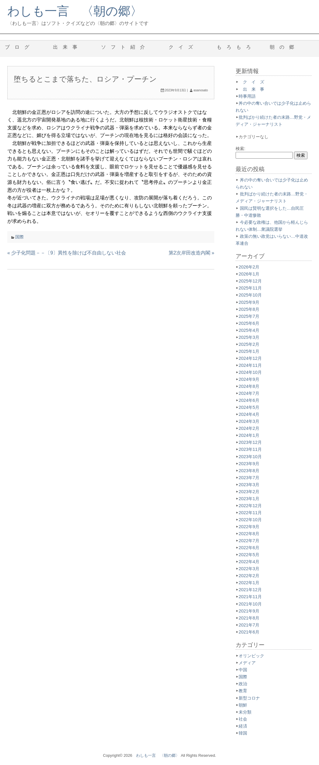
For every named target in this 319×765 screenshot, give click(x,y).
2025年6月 (249, 323)
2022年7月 (249, 540)
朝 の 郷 (284, 47)
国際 (19, 236)
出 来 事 (67, 47)
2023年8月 (249, 470)
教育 (243, 690)
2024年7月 (249, 393)
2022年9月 (249, 526)
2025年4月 (249, 330)
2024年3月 (249, 421)
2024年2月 (249, 428)
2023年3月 (249, 484)
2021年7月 (249, 625)
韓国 (243, 733)
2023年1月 (249, 498)
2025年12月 (250, 281)
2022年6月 (249, 547)
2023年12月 (250, 442)
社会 (243, 719)
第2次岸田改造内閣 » (191, 252)
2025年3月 (249, 337)
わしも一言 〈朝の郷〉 (74, 11)
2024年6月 (249, 400)
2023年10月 (250, 456)
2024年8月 (249, 386)
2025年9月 (249, 302)
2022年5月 (249, 554)
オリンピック (251, 655)
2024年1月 (249, 435)
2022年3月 (249, 568)
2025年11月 (250, 288)
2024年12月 (250, 358)
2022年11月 (250, 512)
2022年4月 (249, 561)
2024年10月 (250, 372)
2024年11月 (250, 365)
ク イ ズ (183, 47)
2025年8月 (249, 309)
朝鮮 (243, 705)
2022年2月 (249, 575)
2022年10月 (250, 519)
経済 (243, 726)
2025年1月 (249, 351)
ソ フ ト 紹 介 (125, 47)
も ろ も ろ (234, 47)
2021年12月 (250, 589)
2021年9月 (249, 611)
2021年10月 (250, 604)
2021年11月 (250, 596)
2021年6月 (249, 632)
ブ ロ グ (19, 47)
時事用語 (247, 96)
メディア (247, 662)
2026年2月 (249, 267)
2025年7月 (249, 316)
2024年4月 (249, 414)
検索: (240, 148)
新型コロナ (249, 698)
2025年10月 (250, 295)
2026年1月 (249, 274)
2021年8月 (249, 618)
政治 (243, 683)
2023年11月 (250, 449)
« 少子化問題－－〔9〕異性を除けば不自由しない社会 (66, 252)
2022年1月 (249, 582)
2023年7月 (249, 477)
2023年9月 (249, 463)
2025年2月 (249, 344)
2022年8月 (249, 533)
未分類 (245, 712)
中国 (243, 669)
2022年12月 (250, 505)
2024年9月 (249, 379)
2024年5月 (249, 407)
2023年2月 (249, 491)
